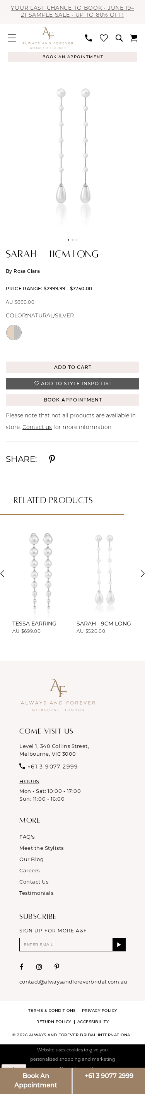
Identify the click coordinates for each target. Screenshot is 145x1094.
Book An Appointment (35, 1080)
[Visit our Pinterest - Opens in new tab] (57, 967)
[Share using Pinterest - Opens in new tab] (52, 459)
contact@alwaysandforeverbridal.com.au (73, 982)
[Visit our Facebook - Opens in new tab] (21, 967)
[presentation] (40, 573)
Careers (29, 870)
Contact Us (33, 882)
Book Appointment (73, 400)
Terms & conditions (52, 1010)
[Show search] (119, 37)
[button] (12, 38)
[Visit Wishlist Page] (104, 38)
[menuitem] (12, 38)
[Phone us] (88, 37)
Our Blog (31, 859)
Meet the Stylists (41, 848)
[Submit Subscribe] (119, 944)
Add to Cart (73, 367)
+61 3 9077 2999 (109, 1076)
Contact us (37, 428)
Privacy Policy (99, 1010)
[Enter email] (72, 944)
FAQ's (27, 837)
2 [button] (73, 240)
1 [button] (68, 240)
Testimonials (36, 893)
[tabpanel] (72, 150)
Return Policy (53, 1021)
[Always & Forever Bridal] (47, 38)
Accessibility (93, 1021)
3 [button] (76, 240)
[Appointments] (72, 57)
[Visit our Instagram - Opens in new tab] (39, 967)
